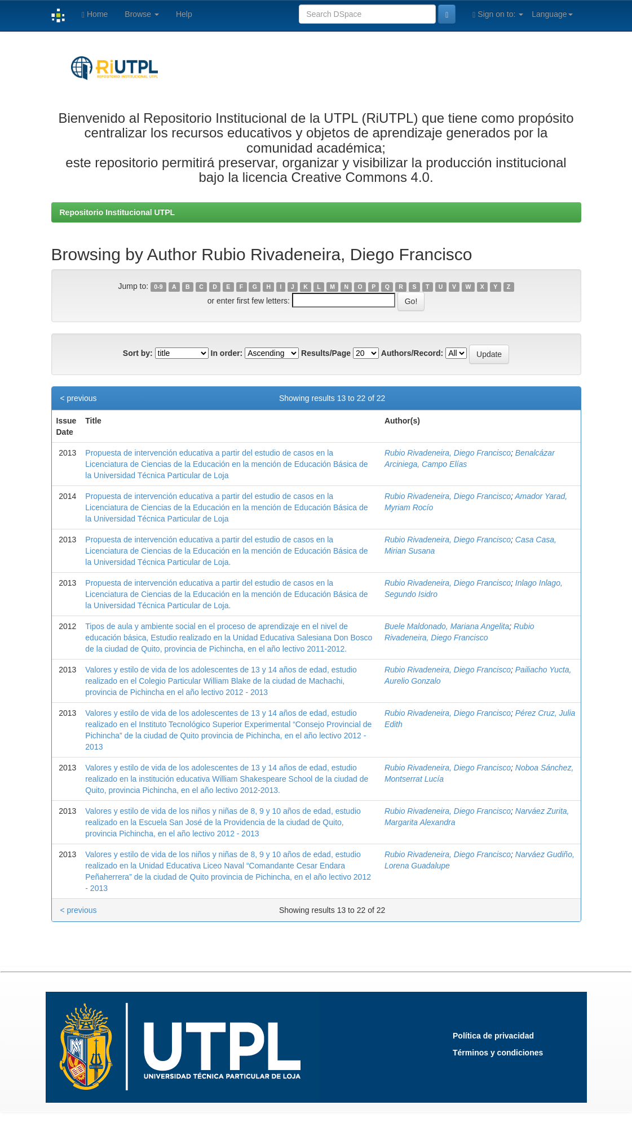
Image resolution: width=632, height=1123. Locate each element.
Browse (142, 14)
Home (95, 14)
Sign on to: (497, 14)
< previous (78, 398)
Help (184, 14)
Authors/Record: (412, 353)
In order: (227, 353)
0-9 (158, 286)
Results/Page (326, 353)
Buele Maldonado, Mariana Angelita (446, 626)
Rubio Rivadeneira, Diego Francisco (447, 452)
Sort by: (138, 353)
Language (552, 14)
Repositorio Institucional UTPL (117, 212)
